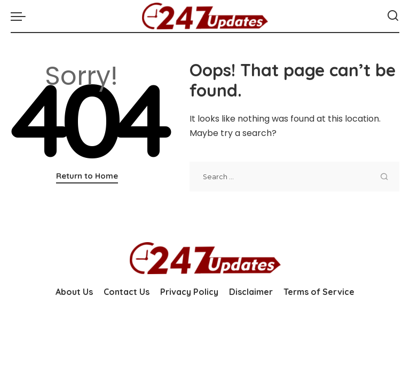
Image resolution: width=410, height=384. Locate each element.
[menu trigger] (21, 16)
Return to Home (87, 176)
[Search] (393, 16)
